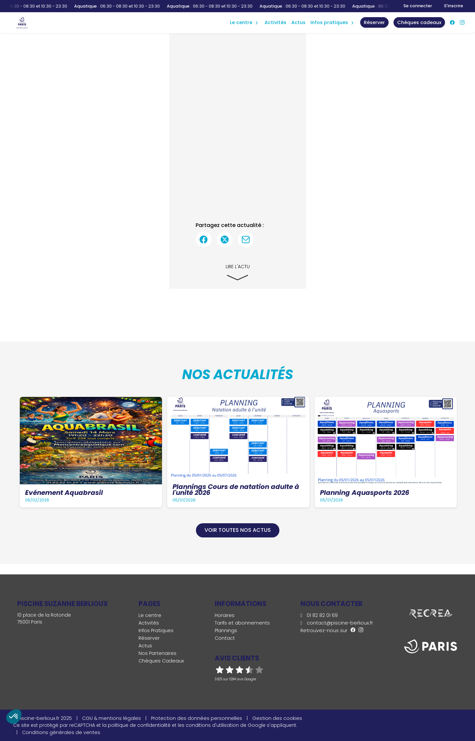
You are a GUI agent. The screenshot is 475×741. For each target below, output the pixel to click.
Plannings (226, 630)
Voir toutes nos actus (238, 530)
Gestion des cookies (277, 718)
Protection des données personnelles (196, 718)
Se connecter (417, 6)
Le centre (150, 615)
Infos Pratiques (329, 22)
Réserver (149, 638)
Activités (275, 22)
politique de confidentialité (139, 725)
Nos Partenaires (157, 653)
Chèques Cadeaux (161, 661)
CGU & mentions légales (111, 718)
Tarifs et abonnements (242, 623)
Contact (225, 638)
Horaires (225, 615)
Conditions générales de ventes (61, 732)
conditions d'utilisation (212, 725)
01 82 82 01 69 (319, 615)
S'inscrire (453, 6)
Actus (298, 22)
